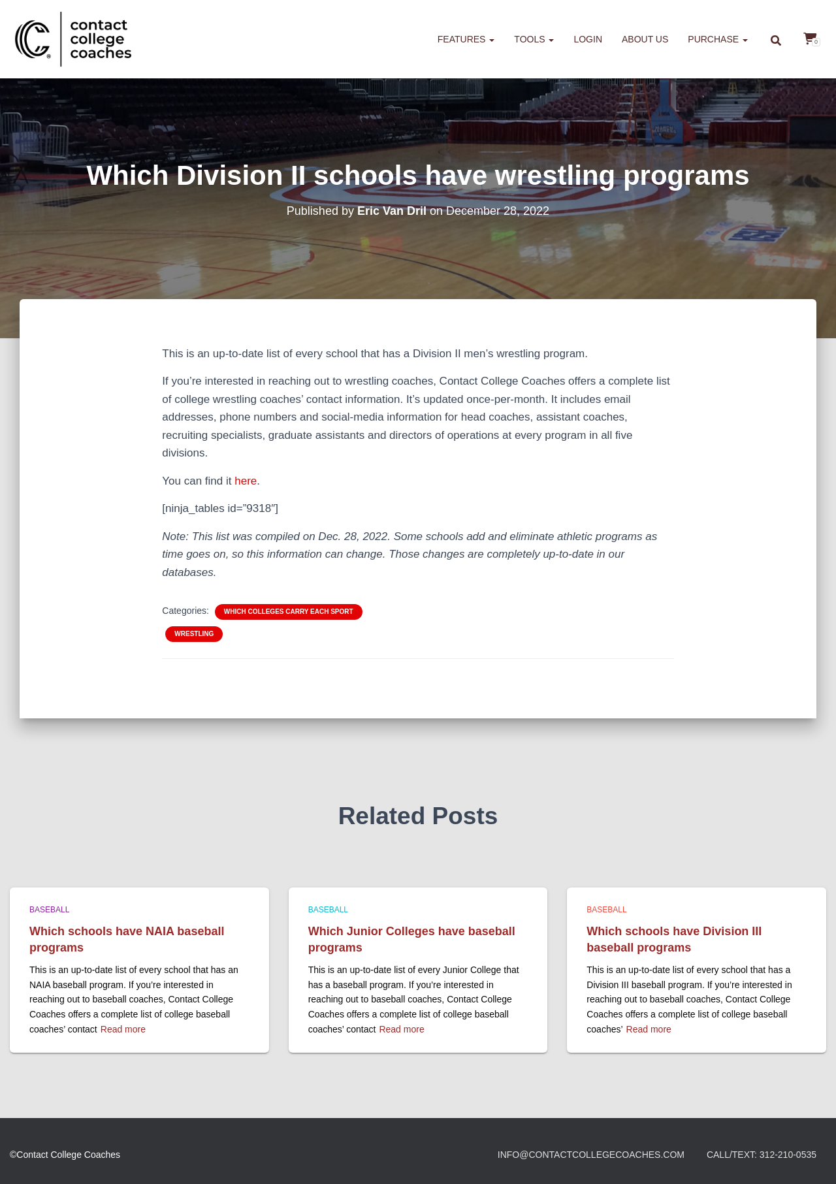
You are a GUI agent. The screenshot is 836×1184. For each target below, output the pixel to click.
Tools (534, 39)
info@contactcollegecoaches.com (591, 1154)
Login (587, 39)
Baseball (49, 909)
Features (466, 39)
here (245, 481)
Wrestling (194, 633)
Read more (123, 1029)
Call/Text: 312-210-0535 (761, 1154)
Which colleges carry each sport (288, 611)
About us (645, 39)
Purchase (718, 39)
